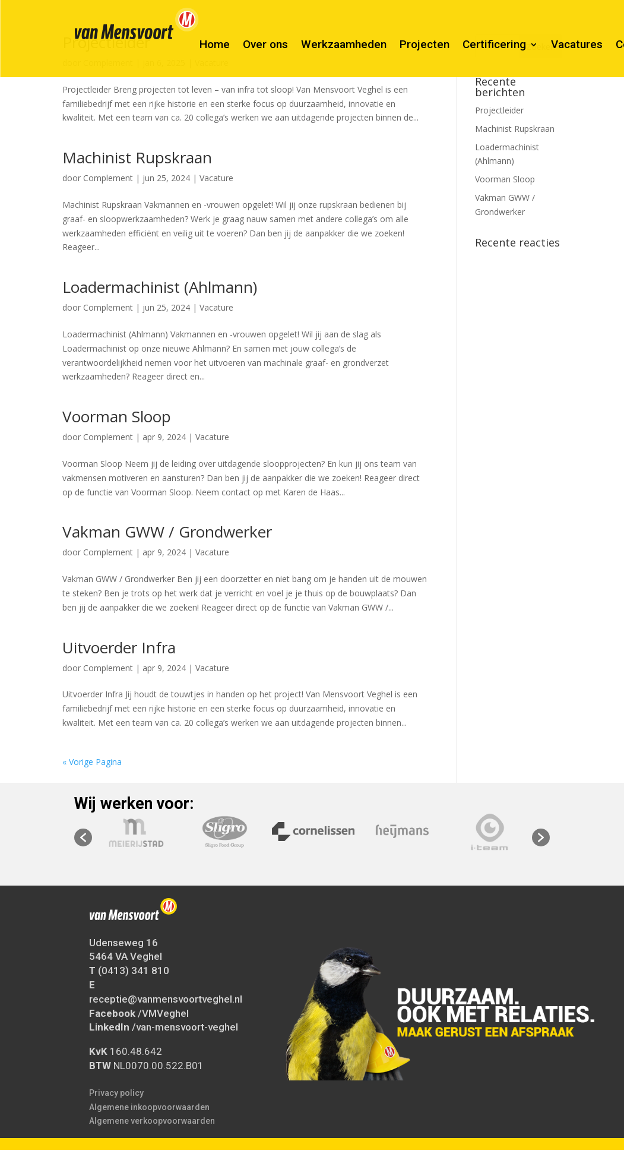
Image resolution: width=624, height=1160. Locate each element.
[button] (83, 837)
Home (214, 45)
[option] (313, 831)
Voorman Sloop (116, 416)
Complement (108, 178)
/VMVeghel (163, 1013)
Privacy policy (116, 1093)
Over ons (265, 45)
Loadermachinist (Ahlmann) (159, 287)
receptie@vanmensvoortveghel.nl (165, 999)
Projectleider (499, 110)
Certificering (494, 45)
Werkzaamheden (344, 45)
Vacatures (577, 45)
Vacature (216, 178)
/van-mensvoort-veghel (185, 1027)
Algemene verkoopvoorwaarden (152, 1121)
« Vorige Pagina (92, 761)
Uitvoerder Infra (119, 647)
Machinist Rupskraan (137, 157)
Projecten (424, 45)
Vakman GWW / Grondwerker (167, 531)
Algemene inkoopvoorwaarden (149, 1106)
